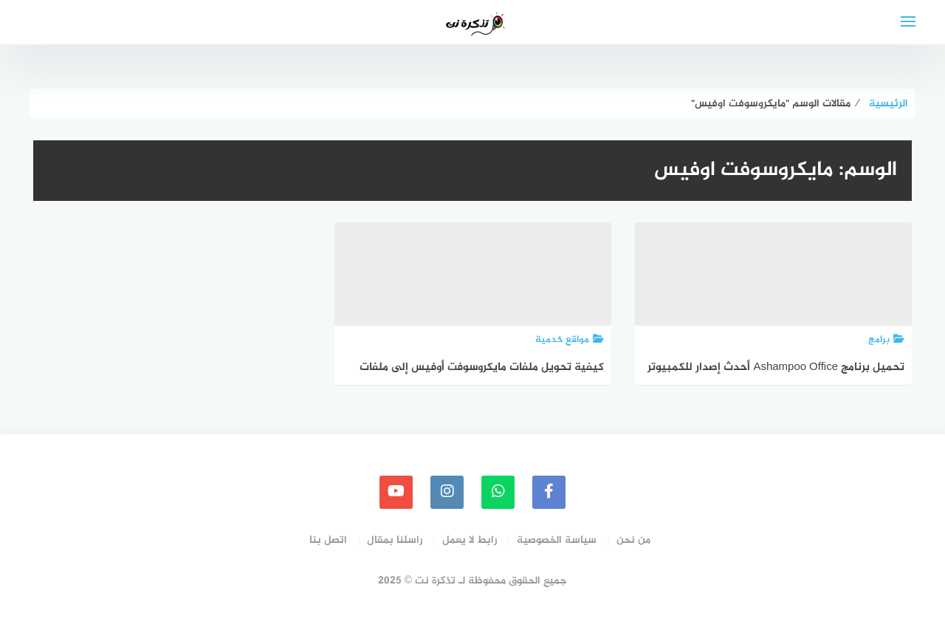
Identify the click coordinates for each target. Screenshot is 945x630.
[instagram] (447, 492)
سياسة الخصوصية (557, 540)
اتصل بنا (328, 540)
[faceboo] (549, 492)
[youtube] (396, 492)
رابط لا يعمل (469, 540)
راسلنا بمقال (394, 540)
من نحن (633, 540)
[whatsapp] (498, 492)
